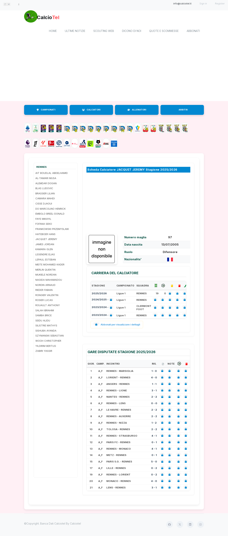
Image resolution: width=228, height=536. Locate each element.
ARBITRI (183, 110)
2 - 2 (154, 397)
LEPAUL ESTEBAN (45, 260)
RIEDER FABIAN (44, 290)
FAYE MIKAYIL (43, 219)
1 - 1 (154, 384)
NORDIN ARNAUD (45, 285)
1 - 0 (154, 371)
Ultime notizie (75, 31)
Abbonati (193, 31)
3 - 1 (154, 390)
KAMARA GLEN (44, 249)
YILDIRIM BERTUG (45, 346)
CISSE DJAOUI (43, 204)
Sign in (203, 3)
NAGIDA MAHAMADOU (48, 280)
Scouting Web (103, 31)
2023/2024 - (103, 308)
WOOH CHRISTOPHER (48, 341)
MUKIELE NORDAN (45, 275)
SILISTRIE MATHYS (46, 326)
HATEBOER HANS (45, 234)
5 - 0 (154, 462)
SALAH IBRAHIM (44, 310)
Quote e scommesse (164, 31)
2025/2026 (99, 293)
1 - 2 (154, 423)
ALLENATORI (136, 110)
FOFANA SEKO (43, 224)
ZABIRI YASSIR (43, 351)
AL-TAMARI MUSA (45, 178)
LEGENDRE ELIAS (45, 254)
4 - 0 (154, 377)
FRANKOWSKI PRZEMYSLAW (52, 229)
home (53, 31)
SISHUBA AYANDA (45, 331)
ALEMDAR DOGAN (46, 183)
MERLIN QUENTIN (45, 270)
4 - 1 (154, 436)
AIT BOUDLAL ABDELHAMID (51, 173)
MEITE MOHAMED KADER (49, 265)
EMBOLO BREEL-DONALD (49, 214)
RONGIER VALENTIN (46, 295)
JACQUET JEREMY (46, 239)
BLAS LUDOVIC (44, 189)
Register (220, 3)
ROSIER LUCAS (44, 300)
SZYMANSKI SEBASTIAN (49, 336)
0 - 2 (154, 468)
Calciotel (75, 524)
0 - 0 (154, 403)
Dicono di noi (131, 31)
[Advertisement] (114, 71)
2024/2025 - (103, 300)
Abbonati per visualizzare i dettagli (117, 325)
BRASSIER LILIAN (45, 193)
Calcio (56, 18)
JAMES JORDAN (44, 244)
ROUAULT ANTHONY (47, 305)
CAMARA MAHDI (45, 199)
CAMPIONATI (46, 110)
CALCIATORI (91, 110)
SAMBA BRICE (43, 315)
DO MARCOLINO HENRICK (50, 209)
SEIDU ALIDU (42, 321)
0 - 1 (154, 442)
